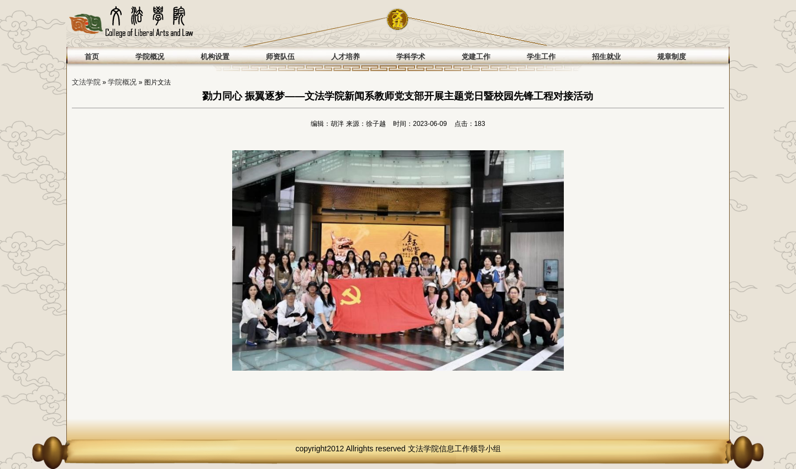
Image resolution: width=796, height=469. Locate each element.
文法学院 (86, 82)
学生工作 (541, 56)
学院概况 (149, 56)
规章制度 (671, 56)
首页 (92, 56)
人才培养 (345, 56)
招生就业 (606, 56)
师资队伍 (280, 56)
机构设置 (215, 56)
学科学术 (410, 56)
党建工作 (476, 56)
